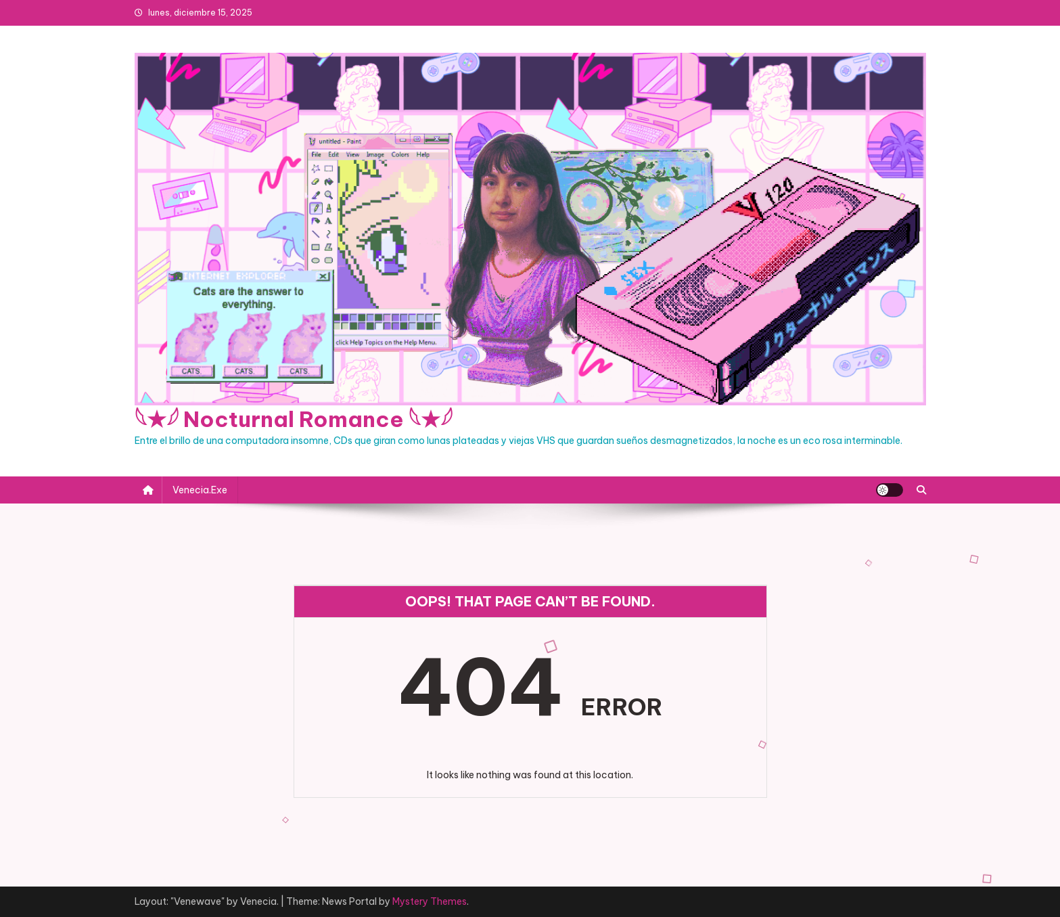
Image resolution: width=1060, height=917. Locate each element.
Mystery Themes (429, 901)
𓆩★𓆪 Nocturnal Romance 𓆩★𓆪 (294, 418)
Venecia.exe (199, 490)
